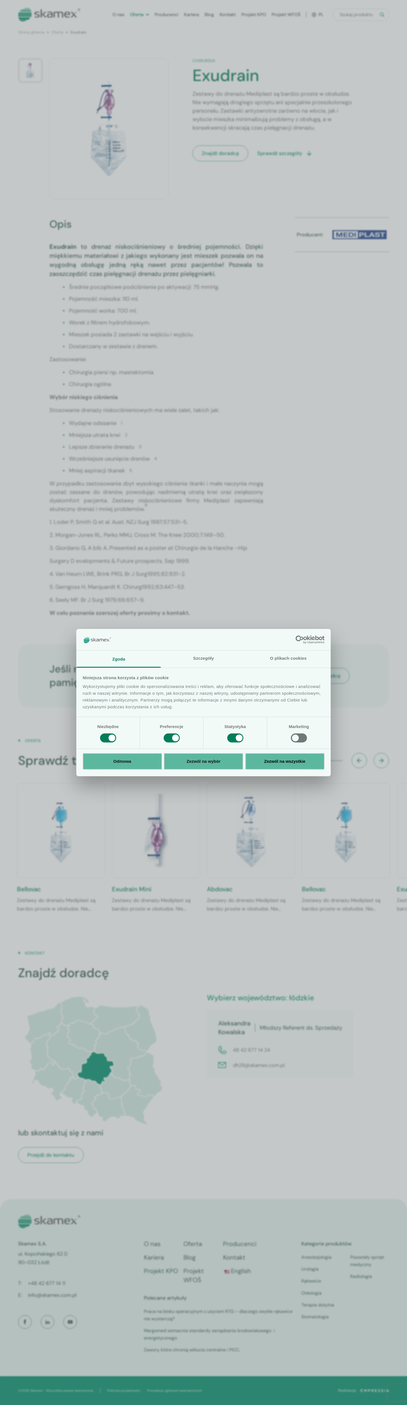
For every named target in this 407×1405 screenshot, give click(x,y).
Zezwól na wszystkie (285, 761)
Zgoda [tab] (118, 659)
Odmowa (122, 761)
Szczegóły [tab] (203, 658)
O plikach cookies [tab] (288, 658)
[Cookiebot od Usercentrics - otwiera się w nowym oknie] (299, 639)
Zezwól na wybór (203, 761)
